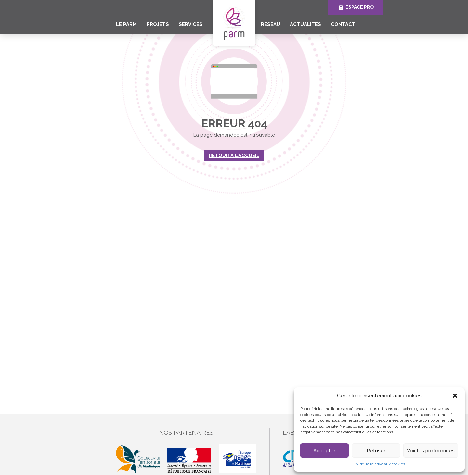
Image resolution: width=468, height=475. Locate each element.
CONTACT (343, 24)
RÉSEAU (270, 24)
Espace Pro (359, 7)
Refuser (376, 451)
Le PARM (126, 24)
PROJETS (158, 24)
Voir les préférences (431, 451)
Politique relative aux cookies (379, 464)
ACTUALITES (305, 24)
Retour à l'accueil (234, 155)
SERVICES (190, 24)
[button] (455, 396)
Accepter (324, 451)
